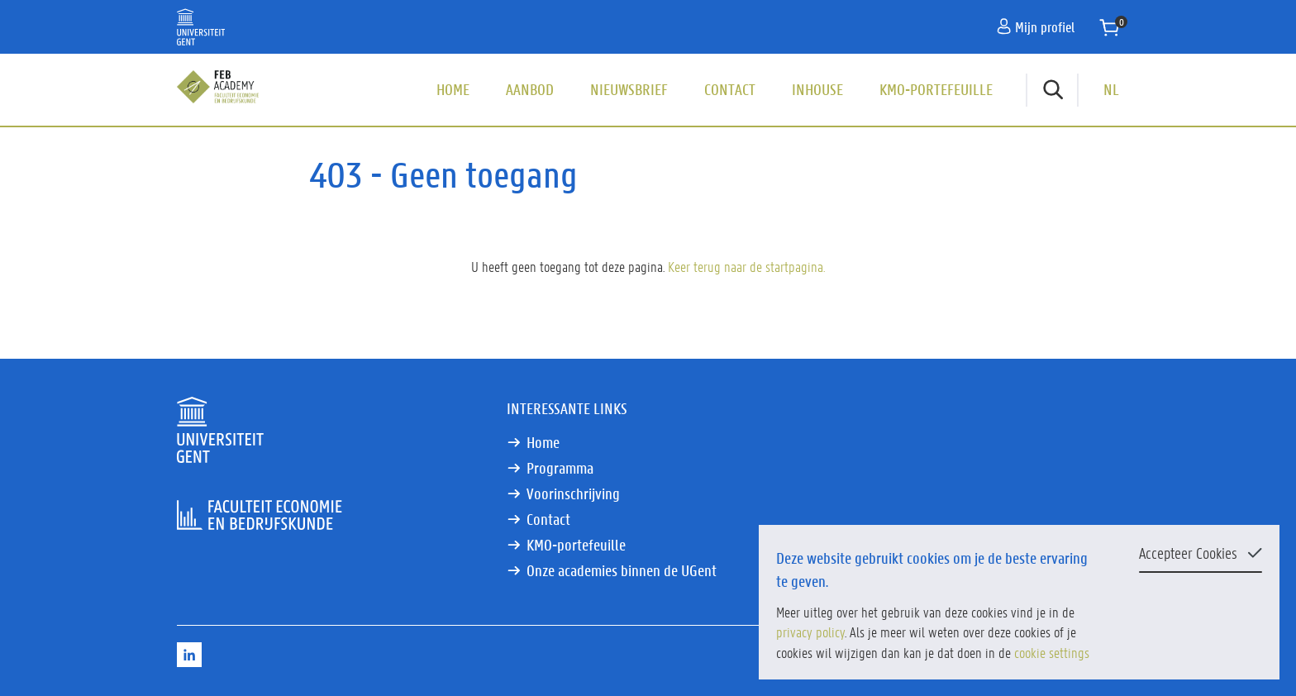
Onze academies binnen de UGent (621, 570)
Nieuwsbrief (629, 89)
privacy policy (810, 631)
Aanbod (530, 89)
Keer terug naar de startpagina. (746, 266)
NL (1111, 89)
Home (452, 89)
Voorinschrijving (573, 493)
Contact (729, 89)
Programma (559, 468)
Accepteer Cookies (1188, 553)
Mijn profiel (1035, 26)
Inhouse (817, 89)
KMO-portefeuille (936, 89)
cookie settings (1051, 652)
